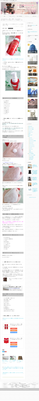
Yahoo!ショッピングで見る (14, 332)
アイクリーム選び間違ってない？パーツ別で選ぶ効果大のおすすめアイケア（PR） (32, 107)
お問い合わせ (34, 16)
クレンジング (15, 383)
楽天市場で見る (13, 328)
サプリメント (31, 143)
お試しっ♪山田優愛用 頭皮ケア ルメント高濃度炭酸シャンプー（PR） (13, 361)
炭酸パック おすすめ (12, 368)
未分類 (29, 133)
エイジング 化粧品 (14, 386)
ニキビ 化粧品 (31, 156)
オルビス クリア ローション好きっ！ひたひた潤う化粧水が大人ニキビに (32, 96)
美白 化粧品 (31, 159)
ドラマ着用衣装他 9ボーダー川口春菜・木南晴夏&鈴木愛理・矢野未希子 (32, 52)
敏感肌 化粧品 (21, 386)
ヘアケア (22, 384)
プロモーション (34, 25)
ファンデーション (32, 146)
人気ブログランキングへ (32, 197)
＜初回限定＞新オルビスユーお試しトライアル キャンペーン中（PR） (32, 63)
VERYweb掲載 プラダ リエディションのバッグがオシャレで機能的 (20, 361)
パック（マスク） (10, 28)
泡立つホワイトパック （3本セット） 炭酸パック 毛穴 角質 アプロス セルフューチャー (16, 339)
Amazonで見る (13, 330)
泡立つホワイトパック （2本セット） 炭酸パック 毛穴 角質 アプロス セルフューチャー (16, 325)
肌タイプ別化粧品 (19, 16)
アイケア (31, 137)
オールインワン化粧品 (33, 140)
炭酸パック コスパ (19, 368)
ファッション (27, 16)
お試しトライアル (11, 16)
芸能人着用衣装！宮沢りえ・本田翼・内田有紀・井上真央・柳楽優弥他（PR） (32, 119)
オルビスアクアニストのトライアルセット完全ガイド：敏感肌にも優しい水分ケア (34, 190)
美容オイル (17, 384)
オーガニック (31, 139)
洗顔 (30, 150)
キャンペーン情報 (30, 129)
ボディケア (31, 149)
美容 (4, 16)
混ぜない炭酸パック (6, 368)
